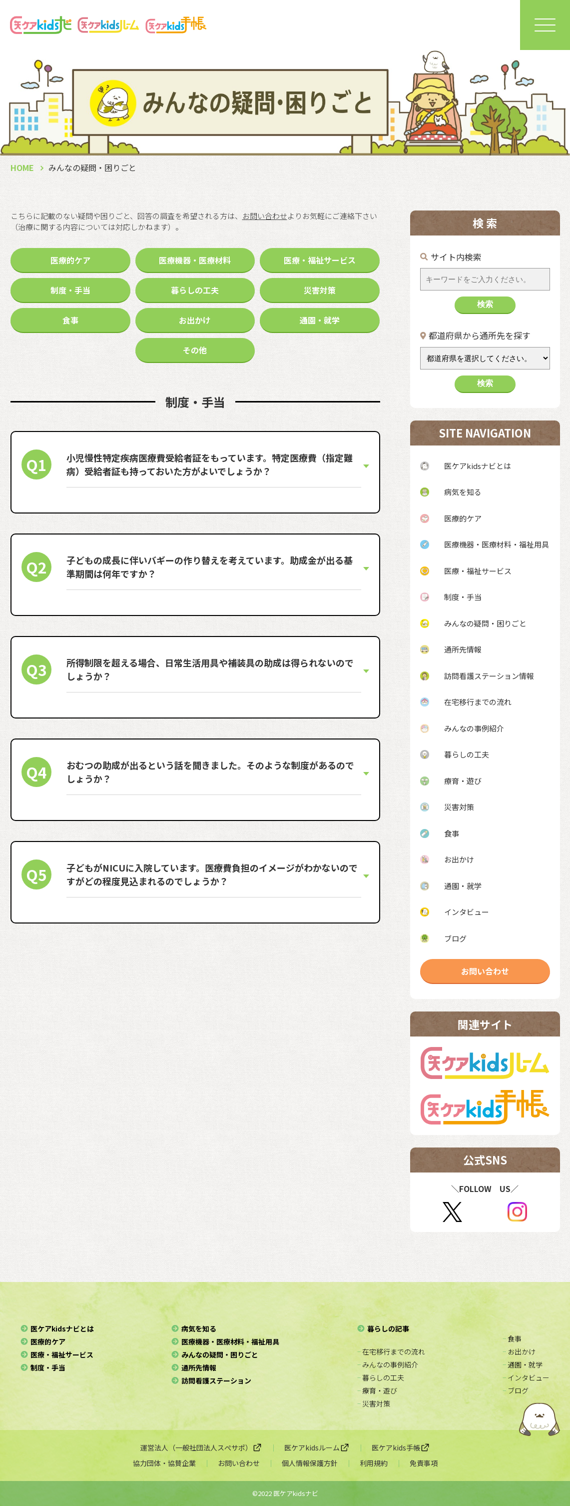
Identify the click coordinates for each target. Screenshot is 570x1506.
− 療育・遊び (377, 1391)
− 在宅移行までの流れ (391, 1351)
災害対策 (320, 290)
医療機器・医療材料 (195, 260)
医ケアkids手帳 (401, 1447)
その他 (195, 350)
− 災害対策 (373, 1403)
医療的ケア (70, 260)
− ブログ (516, 1391)
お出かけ (195, 320)
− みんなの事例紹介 (387, 1365)
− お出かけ (519, 1351)
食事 (70, 320)
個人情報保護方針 (310, 1463)
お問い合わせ (485, 971)
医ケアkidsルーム (317, 1447)
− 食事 (512, 1339)
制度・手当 (70, 290)
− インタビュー (526, 1377)
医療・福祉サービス (320, 260)
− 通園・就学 (523, 1365)
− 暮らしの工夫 (380, 1377)
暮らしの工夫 (195, 290)
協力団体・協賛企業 (164, 1463)
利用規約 (374, 1463)
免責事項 (424, 1463)
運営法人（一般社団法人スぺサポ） (201, 1447)
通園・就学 (320, 320)
